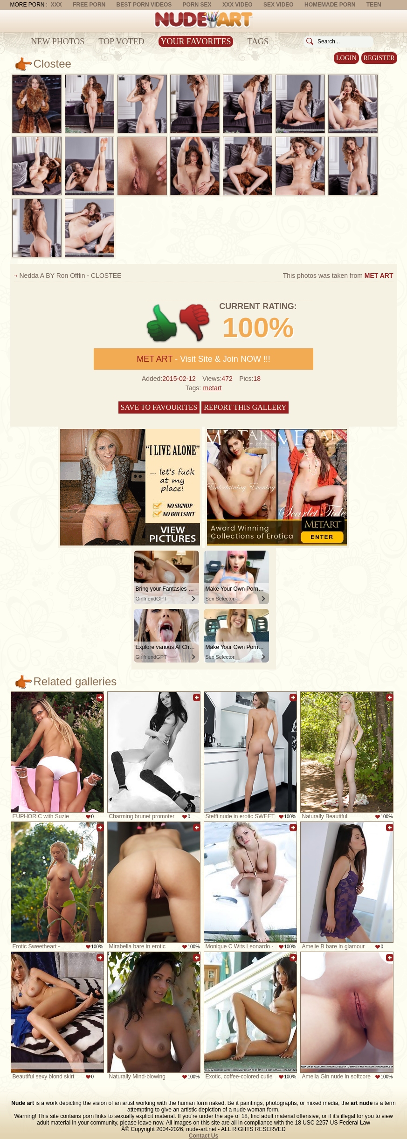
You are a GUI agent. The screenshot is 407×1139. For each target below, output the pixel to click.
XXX (56, 4)
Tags (258, 41)
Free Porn (89, 4)
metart (212, 388)
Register (379, 58)
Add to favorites (100, 697)
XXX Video (237, 4)
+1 (162, 323)
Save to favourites (159, 407)
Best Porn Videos (144, 4)
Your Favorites (196, 41)
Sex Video (278, 4)
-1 (195, 323)
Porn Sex (197, 4)
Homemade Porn (329, 4)
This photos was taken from (338, 275)
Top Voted (121, 41)
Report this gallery (245, 407)
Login (346, 58)
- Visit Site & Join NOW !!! (203, 359)
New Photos (58, 41)
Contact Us (203, 1135)
